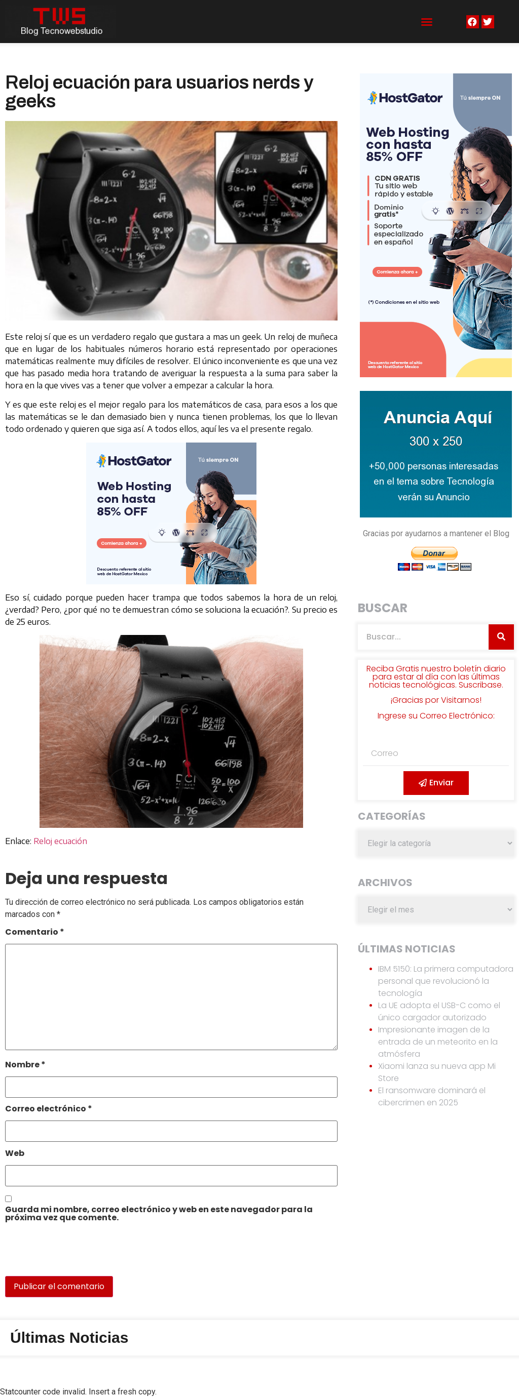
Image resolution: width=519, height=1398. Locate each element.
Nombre (25, 1065)
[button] (427, 22)
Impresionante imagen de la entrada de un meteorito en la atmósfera (438, 1042)
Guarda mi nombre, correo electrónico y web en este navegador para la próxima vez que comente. (159, 1214)
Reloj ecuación (60, 841)
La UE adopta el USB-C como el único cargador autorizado (439, 1011)
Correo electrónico (48, 1109)
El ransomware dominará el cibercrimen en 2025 (432, 1096)
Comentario (34, 933)
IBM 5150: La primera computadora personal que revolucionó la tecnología (445, 981)
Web (14, 1154)
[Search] (501, 637)
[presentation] (74, 1254)
